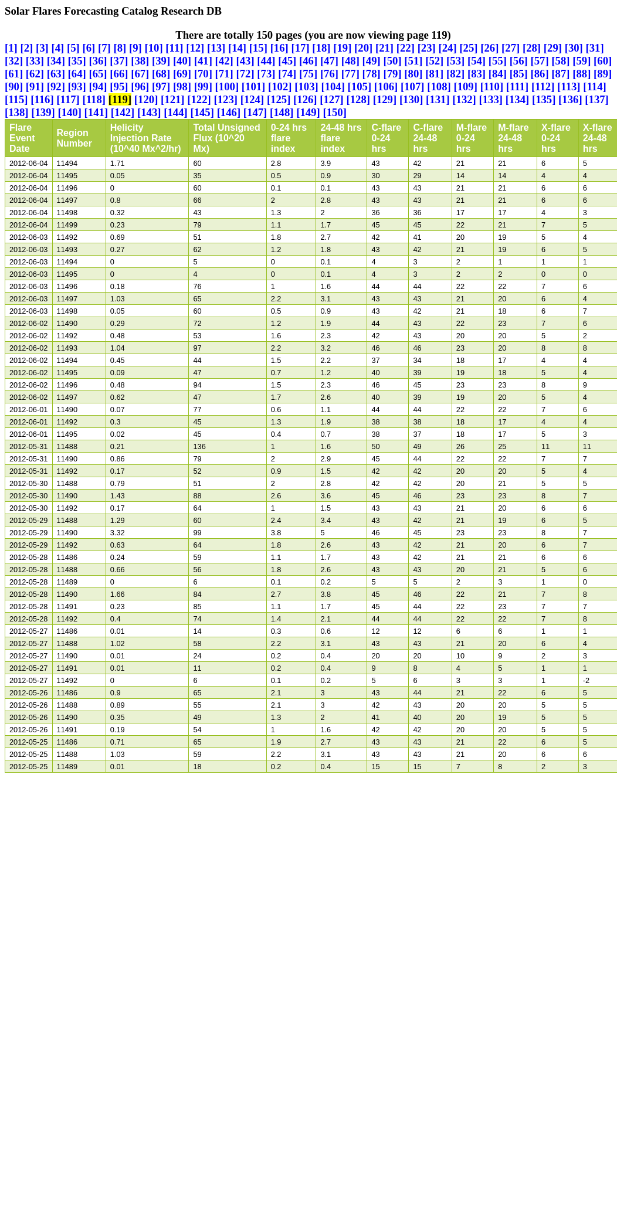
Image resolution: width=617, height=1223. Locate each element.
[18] (321, 48)
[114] (594, 86)
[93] (77, 86)
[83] (476, 73)
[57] (539, 61)
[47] (329, 61)
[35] (77, 61)
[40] (182, 61)
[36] (98, 61)
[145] (202, 112)
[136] (570, 99)
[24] (448, 48)
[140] (69, 112)
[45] (287, 61)
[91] (35, 86)
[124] (252, 99)
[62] (35, 73)
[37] (119, 61)
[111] (517, 86)
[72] (245, 73)
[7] (104, 48)
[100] (227, 86)
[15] (258, 48)
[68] (161, 73)
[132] (464, 99)
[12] (195, 48)
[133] (491, 99)
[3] (42, 48)
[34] (56, 61)
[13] (216, 48)
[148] (282, 112)
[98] (182, 86)
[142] (123, 112)
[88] (581, 73)
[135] (544, 99)
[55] (498, 61)
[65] (98, 73)
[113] (568, 86)
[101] (254, 86)
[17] (300, 48)
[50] (392, 61)
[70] (203, 73)
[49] (371, 61)
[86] (539, 73)
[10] (154, 48)
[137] (597, 99)
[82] (455, 73)
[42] (224, 61)
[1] (11, 48)
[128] (358, 99)
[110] (491, 86)
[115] (16, 99)
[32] (14, 61)
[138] (17, 112)
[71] (224, 73)
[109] (465, 86)
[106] (386, 86)
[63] (56, 73)
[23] (427, 48)
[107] (413, 86)
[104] (333, 86)
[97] (161, 86)
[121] (173, 99)
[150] (335, 112)
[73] (266, 73)
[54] (476, 61)
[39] (161, 61)
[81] (434, 73)
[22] (405, 48)
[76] (329, 73)
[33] (35, 61)
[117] (67, 99)
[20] (363, 48)
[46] (308, 61)
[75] (308, 73)
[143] (149, 112)
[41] (203, 61)
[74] (287, 73)
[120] (146, 99)
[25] (468, 48)
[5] (73, 48)
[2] (27, 48)
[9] (135, 48)
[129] (385, 99)
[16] (279, 48)
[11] (174, 48)
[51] (413, 61)
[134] (518, 99)
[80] (413, 73)
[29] (553, 48)
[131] (438, 99)
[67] (140, 73)
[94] (98, 86)
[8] (120, 48)
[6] (89, 48)
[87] (560, 73)
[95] (119, 86)
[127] (332, 99)
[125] (279, 99)
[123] (225, 99)
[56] (519, 61)
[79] (392, 73)
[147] (255, 112)
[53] (455, 61)
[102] (280, 86)
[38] (140, 61)
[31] (595, 48)
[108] (439, 86)
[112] (542, 86)
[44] (266, 61)
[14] (237, 48)
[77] (350, 73)
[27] (510, 48)
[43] (245, 61)
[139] (43, 112)
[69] (182, 73)
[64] (77, 73)
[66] (119, 73)
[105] (360, 86)
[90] (14, 86)
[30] (574, 48)
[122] (199, 99)
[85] (519, 73)
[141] (96, 112)
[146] (229, 112)
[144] (176, 112)
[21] (384, 48)
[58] (560, 61)
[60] (603, 61)
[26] (489, 48)
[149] (308, 112)
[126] (305, 99)
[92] (56, 86)
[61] (14, 73)
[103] (306, 86)
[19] (342, 48)
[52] (434, 61)
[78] (371, 73)
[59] (581, 61)
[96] (140, 86)
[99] (203, 86)
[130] (411, 99)
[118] (94, 99)
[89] (603, 73)
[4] (58, 48)
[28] (532, 48)
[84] (498, 73)
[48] (350, 61)
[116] (41, 99)
